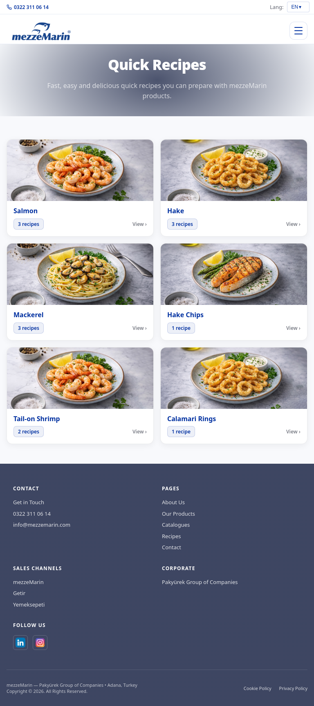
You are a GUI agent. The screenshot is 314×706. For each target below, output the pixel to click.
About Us (173, 502)
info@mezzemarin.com (41, 524)
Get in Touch (28, 502)
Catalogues (176, 524)
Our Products (178, 513)
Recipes (171, 536)
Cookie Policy (257, 688)
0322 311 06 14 (28, 7)
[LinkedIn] (20, 642)
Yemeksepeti (29, 604)
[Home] (41, 30)
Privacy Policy (293, 688)
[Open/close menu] (298, 31)
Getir (19, 593)
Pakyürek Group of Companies (200, 582)
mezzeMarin (28, 582)
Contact (171, 547)
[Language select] (298, 7)
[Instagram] (40, 642)
